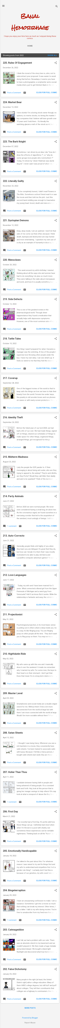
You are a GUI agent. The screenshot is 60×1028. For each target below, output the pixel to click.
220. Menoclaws (12, 259)
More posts (30, 1008)
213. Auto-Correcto (13, 535)
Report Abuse (30, 1023)
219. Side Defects (12, 299)
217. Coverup (10, 378)
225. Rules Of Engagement (17, 62)
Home (30, 46)
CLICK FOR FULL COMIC (46, 92)
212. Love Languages (14, 575)
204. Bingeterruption (14, 890)
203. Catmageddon (13, 929)
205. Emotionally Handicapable (20, 850)
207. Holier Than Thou (15, 772)
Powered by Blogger (30, 1018)
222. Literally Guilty (13, 181)
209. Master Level (12, 693)
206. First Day (10, 811)
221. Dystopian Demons (16, 220)
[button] (55, 63)
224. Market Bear (12, 102)
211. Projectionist (12, 614)
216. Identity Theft (13, 417)
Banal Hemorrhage (30, 21)
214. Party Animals (13, 496)
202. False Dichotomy (14, 969)
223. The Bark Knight (14, 141)
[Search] (56, 6)
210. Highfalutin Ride (14, 653)
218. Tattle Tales (12, 338)
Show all (52, 55)
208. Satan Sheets (13, 732)
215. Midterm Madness (15, 456)
